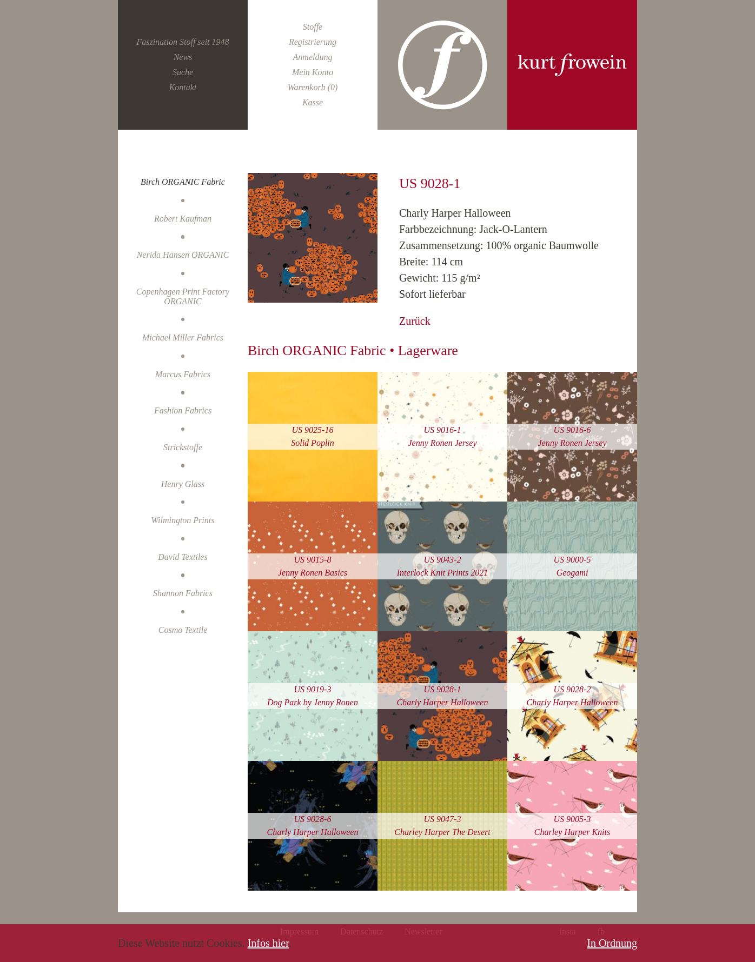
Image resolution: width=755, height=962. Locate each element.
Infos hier (268, 943)
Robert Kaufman (182, 218)
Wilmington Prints (183, 520)
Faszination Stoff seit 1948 (182, 41)
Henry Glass (182, 484)
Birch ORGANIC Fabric (183, 181)
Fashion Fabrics (182, 410)
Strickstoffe (182, 447)
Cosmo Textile (183, 629)
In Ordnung (612, 943)
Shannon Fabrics (183, 593)
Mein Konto (312, 72)
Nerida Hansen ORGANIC (183, 254)
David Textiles (182, 557)
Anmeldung (313, 57)
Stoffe (312, 26)
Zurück (415, 321)
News (183, 57)
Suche (183, 72)
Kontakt (183, 87)
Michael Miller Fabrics (182, 337)
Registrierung (312, 41)
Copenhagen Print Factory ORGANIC (182, 296)
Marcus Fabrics (182, 374)
